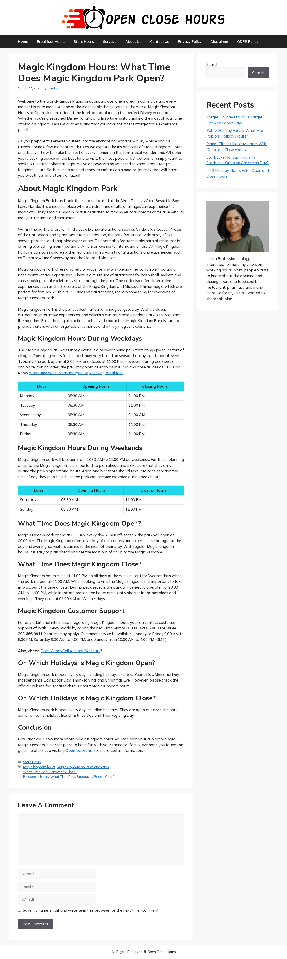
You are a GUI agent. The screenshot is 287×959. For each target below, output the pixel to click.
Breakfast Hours (51, 41)
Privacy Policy (190, 41)
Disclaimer (219, 41)
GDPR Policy (247, 41)
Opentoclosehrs (79, 750)
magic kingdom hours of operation (83, 767)
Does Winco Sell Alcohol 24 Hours (70, 650)
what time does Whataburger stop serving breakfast (76, 372)
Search (212, 64)
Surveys (109, 41)
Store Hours (84, 41)
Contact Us (159, 41)
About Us (133, 41)
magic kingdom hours (39, 767)
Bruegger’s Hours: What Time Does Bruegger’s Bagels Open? (69, 776)
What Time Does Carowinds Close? (50, 772)
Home (23, 41)
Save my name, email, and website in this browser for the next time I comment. (91, 910)
